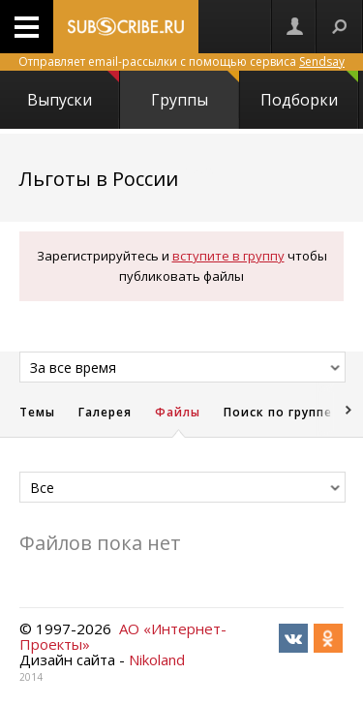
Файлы (177, 412)
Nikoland (157, 659)
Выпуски (72, 90)
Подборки (309, 90)
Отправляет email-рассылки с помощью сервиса (181, 61)
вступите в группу (228, 255)
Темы (37, 412)
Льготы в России (98, 179)
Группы (194, 90)
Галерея (105, 412)
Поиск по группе (278, 412)
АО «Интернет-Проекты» (123, 636)
